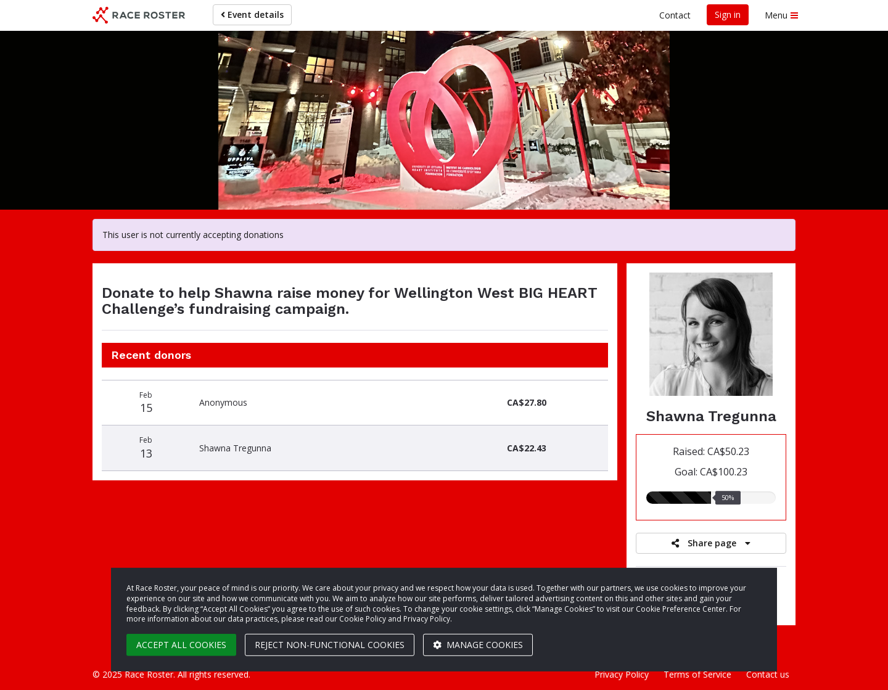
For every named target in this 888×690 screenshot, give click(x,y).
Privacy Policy (621, 674)
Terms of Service (697, 674)
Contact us (767, 674)
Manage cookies (478, 645)
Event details (252, 14)
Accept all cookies (181, 645)
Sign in (728, 14)
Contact (675, 15)
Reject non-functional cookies (330, 645)
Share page (711, 543)
